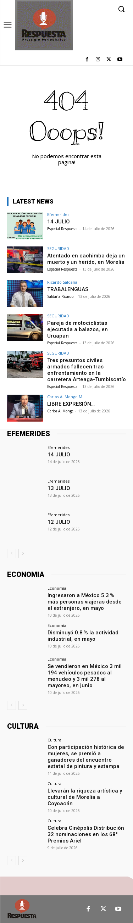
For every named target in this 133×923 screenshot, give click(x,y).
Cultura (54, 740)
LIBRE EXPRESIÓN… (71, 404)
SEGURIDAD (58, 248)
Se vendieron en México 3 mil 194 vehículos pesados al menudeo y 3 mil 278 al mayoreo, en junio (85, 676)
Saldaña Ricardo (60, 296)
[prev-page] (11, 553)
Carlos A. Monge (60, 410)
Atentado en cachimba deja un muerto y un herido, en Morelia (86, 258)
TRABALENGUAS (67, 289)
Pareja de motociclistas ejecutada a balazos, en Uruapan (77, 329)
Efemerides (58, 214)
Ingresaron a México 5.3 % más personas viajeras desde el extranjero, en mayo (85, 601)
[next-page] (22, 553)
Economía (57, 588)
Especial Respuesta (62, 228)
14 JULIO (58, 221)
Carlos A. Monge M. (65, 397)
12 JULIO (59, 522)
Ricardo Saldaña (62, 282)
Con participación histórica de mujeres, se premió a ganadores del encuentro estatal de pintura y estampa (86, 756)
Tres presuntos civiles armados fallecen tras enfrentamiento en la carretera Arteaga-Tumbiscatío (86, 370)
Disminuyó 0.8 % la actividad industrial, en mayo (83, 635)
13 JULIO (59, 488)
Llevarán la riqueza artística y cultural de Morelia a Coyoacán (85, 797)
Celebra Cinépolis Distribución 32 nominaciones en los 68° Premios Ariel (86, 834)
